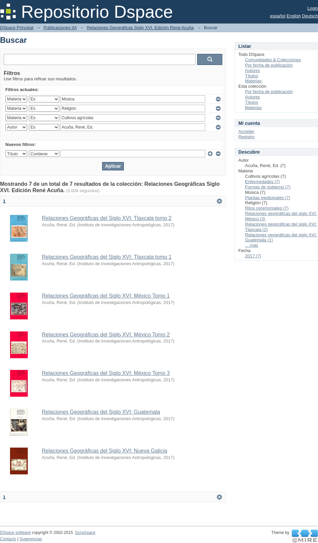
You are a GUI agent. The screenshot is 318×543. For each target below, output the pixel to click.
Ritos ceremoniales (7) (267, 208)
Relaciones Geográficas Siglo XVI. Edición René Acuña (140, 27)
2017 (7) (253, 255)
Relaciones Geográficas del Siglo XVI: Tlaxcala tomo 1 (106, 257)
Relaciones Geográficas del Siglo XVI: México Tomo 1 (106, 296)
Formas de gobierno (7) (268, 186)
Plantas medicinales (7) (267, 197)
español (278, 15)
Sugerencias (30, 539)
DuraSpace (85, 532)
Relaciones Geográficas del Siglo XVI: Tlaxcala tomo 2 (106, 218)
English (294, 15)
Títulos (251, 75)
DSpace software (15, 532)
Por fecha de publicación (269, 65)
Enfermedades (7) (262, 181)
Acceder (246, 131)
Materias (253, 80)
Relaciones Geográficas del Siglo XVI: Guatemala (101, 412)
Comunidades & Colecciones (273, 59)
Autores (252, 70)
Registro (246, 136)
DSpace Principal (16, 27)
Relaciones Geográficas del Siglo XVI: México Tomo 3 (106, 373)
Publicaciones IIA (60, 27)
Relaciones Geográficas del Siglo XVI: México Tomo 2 (106, 334)
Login (312, 8)
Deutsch (310, 15)
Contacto (8, 539)
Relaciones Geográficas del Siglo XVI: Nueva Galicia (104, 451)
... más (251, 245)
